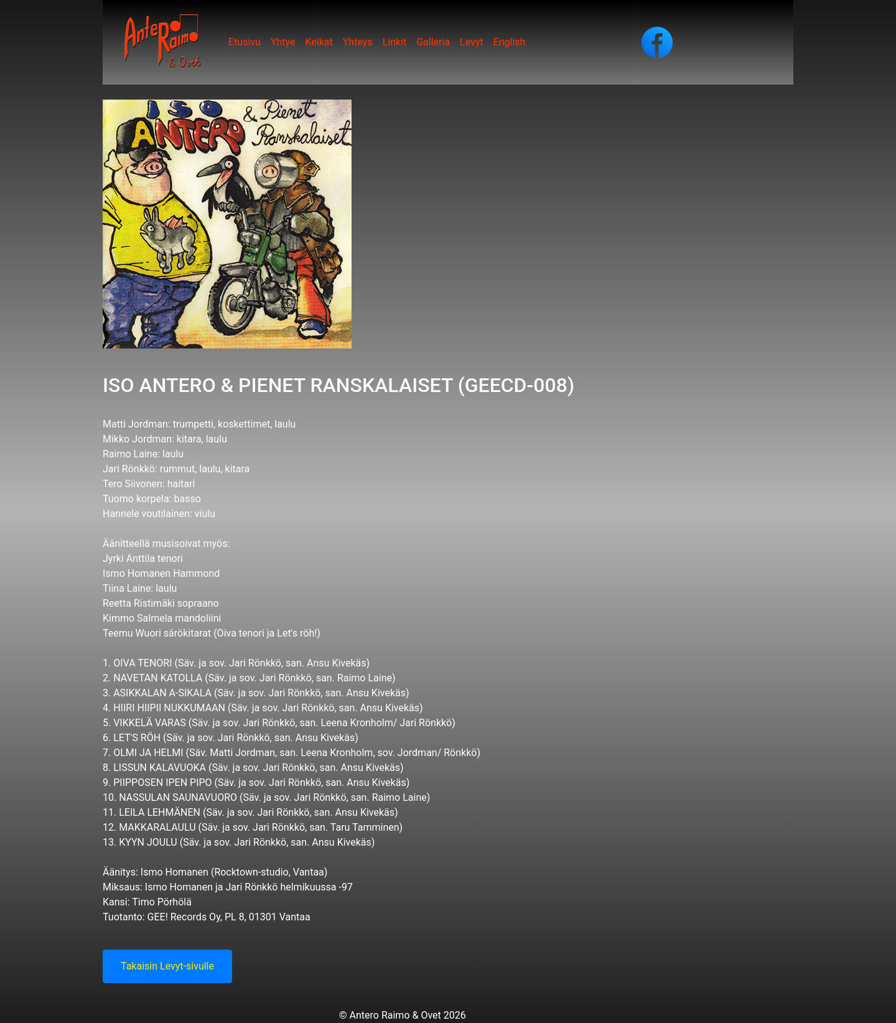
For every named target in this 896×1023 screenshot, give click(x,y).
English (509, 42)
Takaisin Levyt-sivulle (167, 966)
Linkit (395, 42)
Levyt (471, 42)
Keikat (318, 42)
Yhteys (358, 42)
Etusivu (244, 42)
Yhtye (283, 42)
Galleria (433, 42)
